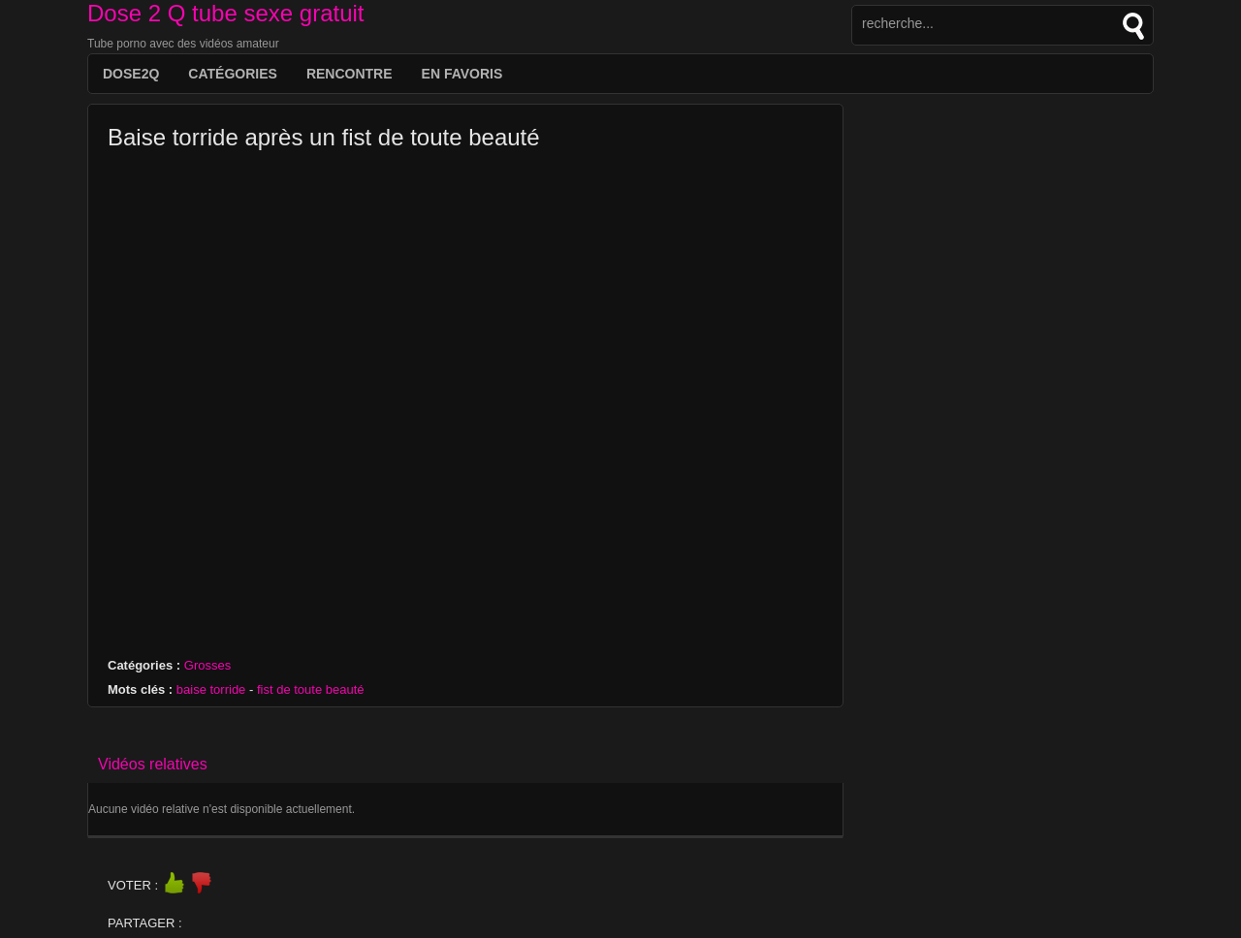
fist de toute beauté (311, 689)
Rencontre (349, 73)
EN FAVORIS (462, 73)
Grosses (207, 665)
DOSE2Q (131, 73)
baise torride (211, 689)
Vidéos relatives (152, 764)
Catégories (232, 73)
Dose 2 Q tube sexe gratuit (226, 13)
